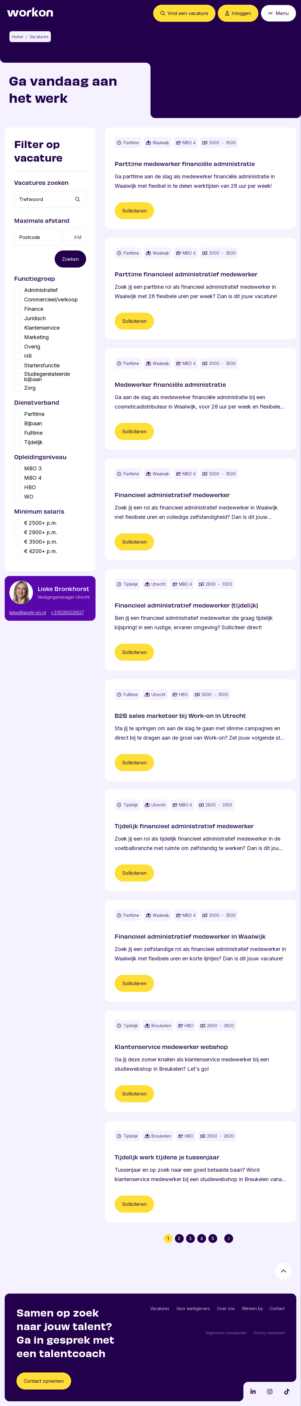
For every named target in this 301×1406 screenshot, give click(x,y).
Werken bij (252, 1308)
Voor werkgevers (193, 1308)
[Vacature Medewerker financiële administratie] (200, 399)
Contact (277, 1308)
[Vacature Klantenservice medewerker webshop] (200, 1061)
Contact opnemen (44, 1381)
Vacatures (159, 1308)
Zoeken (70, 259)
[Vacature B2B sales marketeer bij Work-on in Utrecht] (200, 730)
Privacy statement (269, 1333)
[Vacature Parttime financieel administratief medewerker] (200, 288)
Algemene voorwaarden (226, 1333)
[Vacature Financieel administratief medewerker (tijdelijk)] (200, 619)
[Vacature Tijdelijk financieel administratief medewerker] (200, 840)
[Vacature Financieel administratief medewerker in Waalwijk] (200, 951)
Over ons (226, 1308)
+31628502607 (67, 612)
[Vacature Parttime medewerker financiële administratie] (200, 178)
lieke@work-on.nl (27, 612)
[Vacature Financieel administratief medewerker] (200, 509)
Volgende (230, 1238)
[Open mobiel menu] (278, 13)
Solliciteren (134, 211)
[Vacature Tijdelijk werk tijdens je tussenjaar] (200, 1171)
